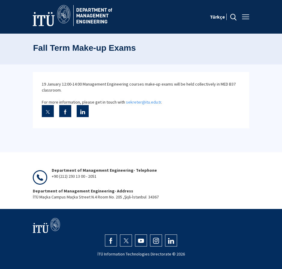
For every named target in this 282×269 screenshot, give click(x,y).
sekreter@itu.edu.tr (143, 102)
